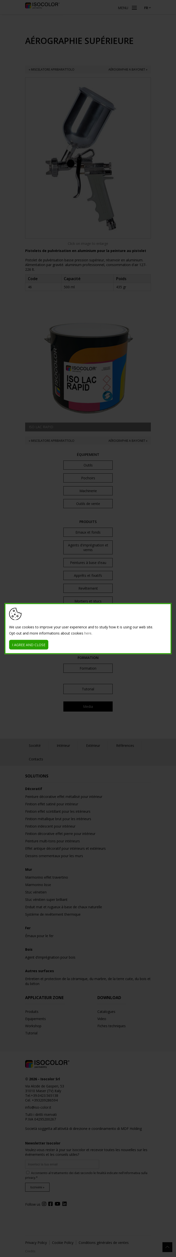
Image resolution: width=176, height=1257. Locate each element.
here (87, 633)
